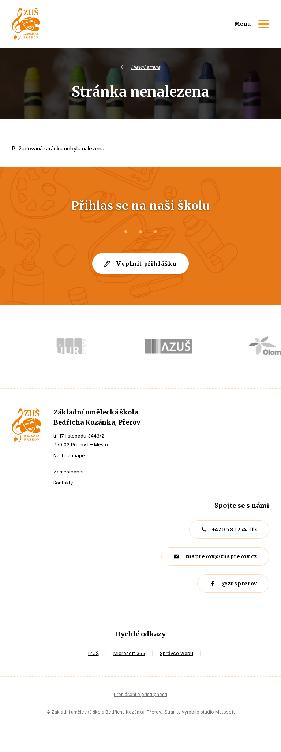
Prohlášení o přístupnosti (140, 694)
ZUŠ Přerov (26, 425)
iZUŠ (93, 653)
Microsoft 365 (129, 653)
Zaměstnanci (68, 471)
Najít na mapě (69, 455)
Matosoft (225, 712)
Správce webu (176, 653)
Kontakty (63, 482)
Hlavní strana (145, 67)
